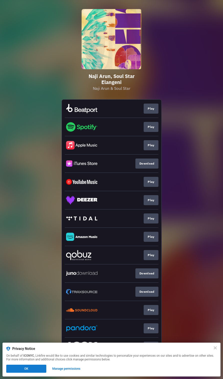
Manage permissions (66, 368)
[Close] (215, 348)
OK (26, 368)
